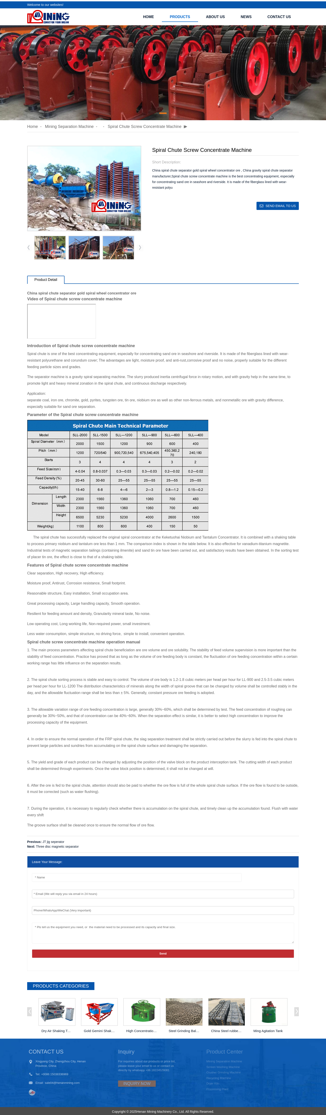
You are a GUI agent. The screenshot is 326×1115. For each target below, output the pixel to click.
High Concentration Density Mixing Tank (142, 1030)
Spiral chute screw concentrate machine (145, 125)
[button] (163, 111)
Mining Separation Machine (69, 125)
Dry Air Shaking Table (57, 1030)
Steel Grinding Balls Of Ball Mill (184, 1030)
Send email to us (280, 204)
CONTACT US (279, 15)
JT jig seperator (53, 840)
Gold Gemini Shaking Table (99, 1030)
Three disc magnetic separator (57, 845)
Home (148, 15)
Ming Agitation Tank (268, 1030)
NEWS (246, 15)
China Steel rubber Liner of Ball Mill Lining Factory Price (227, 1030)
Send (163, 952)
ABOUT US (215, 15)
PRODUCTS (180, 15)
